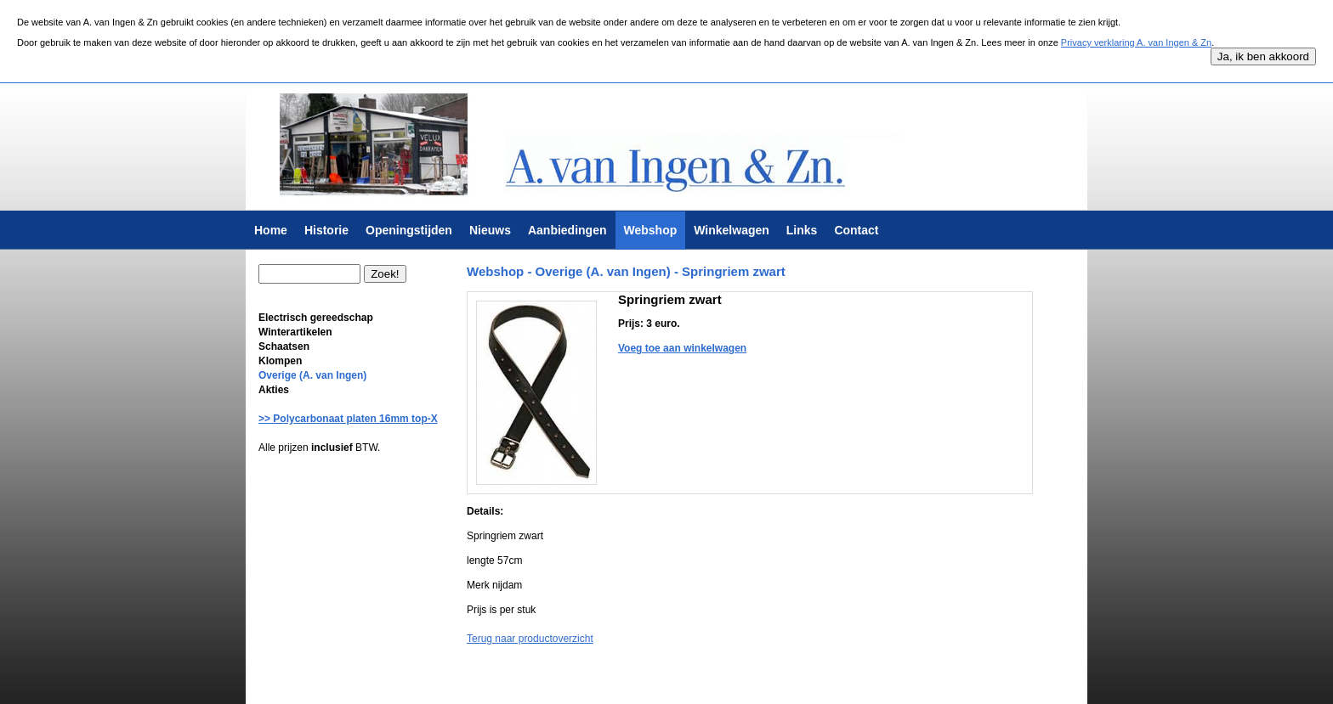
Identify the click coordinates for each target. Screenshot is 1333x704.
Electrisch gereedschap (315, 318)
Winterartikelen (295, 332)
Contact (856, 230)
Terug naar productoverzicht (530, 639)
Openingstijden (409, 230)
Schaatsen (283, 346)
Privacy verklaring (610, 682)
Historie (326, 230)
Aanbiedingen (567, 230)
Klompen (280, 361)
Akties (273, 390)
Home (270, 230)
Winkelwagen (731, 230)
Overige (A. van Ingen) (312, 375)
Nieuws (490, 230)
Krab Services (723, 682)
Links (802, 230)
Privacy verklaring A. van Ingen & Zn (1136, 42)
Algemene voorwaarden (516, 682)
